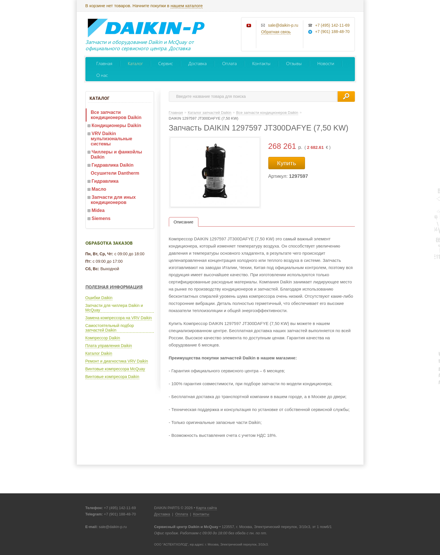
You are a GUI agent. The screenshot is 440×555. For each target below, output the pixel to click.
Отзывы (294, 63)
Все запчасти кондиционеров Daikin (116, 115)
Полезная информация (114, 287)
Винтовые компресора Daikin (112, 376)
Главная (104, 63)
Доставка (197, 63)
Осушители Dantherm (115, 173)
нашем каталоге (187, 5)
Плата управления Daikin (108, 345)
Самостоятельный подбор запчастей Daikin (109, 327)
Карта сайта (206, 508)
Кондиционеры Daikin (116, 125)
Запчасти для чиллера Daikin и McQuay (114, 307)
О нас (102, 75)
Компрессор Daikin (102, 338)
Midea (98, 210)
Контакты (261, 63)
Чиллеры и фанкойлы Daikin (116, 154)
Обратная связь (276, 32)
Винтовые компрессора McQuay (115, 369)
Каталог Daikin (98, 353)
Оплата (229, 63)
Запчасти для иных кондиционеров (113, 200)
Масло (99, 189)
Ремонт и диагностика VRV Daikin (116, 361)
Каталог (135, 63)
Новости (325, 63)
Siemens (101, 218)
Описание (183, 221)
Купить (286, 163)
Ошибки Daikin (99, 297)
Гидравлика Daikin (113, 165)
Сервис (165, 63)
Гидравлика (105, 181)
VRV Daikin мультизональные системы (111, 138)
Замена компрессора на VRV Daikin (118, 318)
